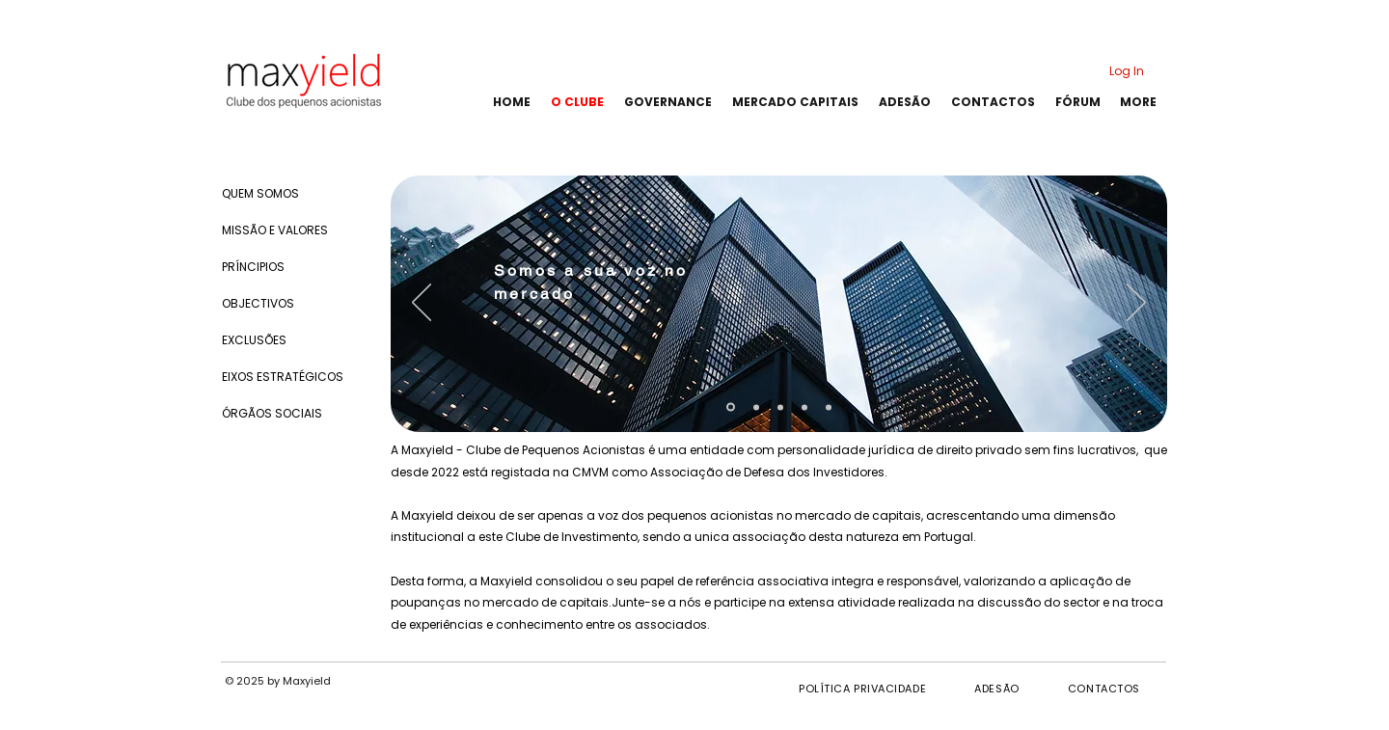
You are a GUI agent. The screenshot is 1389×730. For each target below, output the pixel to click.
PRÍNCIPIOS (253, 266)
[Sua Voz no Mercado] (730, 407)
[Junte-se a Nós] (804, 407)
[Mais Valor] (828, 407)
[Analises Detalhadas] (780, 407)
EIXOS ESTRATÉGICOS (282, 376)
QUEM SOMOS (260, 193)
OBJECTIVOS (258, 303)
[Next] (1136, 304)
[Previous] (421, 304)
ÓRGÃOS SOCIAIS (272, 413)
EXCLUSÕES (254, 340)
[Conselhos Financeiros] (756, 407)
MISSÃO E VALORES (275, 230)
